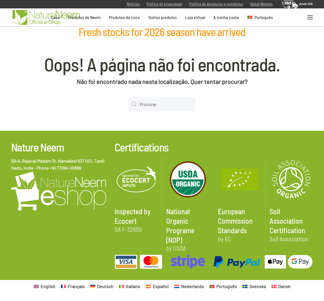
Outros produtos (162, 17)
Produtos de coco (124, 17)
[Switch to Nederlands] (189, 286)
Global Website (261, 4)
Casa (55, 17)
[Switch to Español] (157, 286)
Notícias (133, 4)
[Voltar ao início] (46, 17)
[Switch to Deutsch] (101, 286)
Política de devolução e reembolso (216, 4)
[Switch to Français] (72, 286)
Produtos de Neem (84, 17)
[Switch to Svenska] (254, 286)
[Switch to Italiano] (129, 286)
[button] (260, 17)
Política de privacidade (164, 4)
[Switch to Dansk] (281, 286)
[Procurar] (162, 104)
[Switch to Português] (223, 286)
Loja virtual (195, 17)
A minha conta (226, 17)
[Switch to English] (44, 286)
